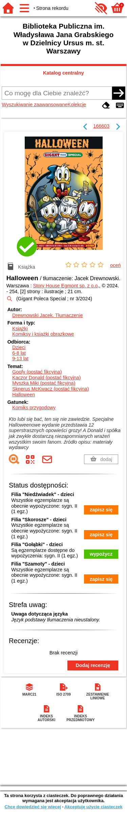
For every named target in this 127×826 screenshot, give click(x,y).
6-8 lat (19, 353)
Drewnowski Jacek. (47, 315)
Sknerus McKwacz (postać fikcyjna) (50, 389)
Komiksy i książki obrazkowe (43, 334)
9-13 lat (20, 358)
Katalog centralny (63, 73)
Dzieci (18, 347)
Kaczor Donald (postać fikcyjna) (46, 377)
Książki (20, 328)
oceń (115, 265)
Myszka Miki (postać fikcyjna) (43, 383)
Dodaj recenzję (93, 665)
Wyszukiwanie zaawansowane (34, 104)
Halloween (23, 394)
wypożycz (101, 554)
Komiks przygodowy (34, 407)
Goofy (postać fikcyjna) (37, 372)
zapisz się (101, 509)
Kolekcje (77, 104)
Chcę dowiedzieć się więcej (32, 806)
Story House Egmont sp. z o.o (65, 285)
